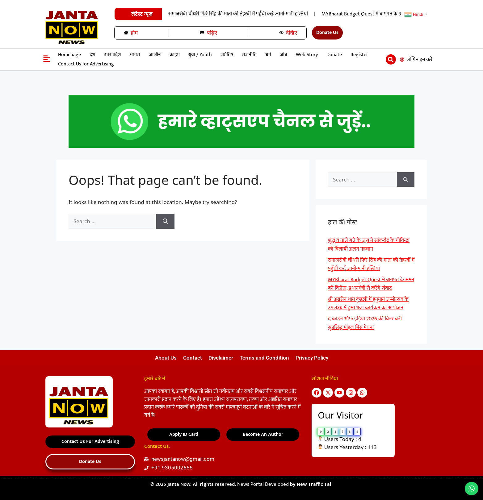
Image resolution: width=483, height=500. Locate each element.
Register (359, 55)
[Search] (165, 221)
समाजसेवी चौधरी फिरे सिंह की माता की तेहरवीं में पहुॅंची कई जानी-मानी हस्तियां (356, 14)
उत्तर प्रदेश (112, 55)
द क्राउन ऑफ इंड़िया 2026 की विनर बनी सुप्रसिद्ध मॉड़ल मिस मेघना (365, 323)
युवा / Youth (200, 55)
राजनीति (249, 55)
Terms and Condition (264, 358)
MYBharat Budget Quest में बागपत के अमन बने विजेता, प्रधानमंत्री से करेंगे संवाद (371, 284)
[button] (391, 59)
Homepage (69, 55)
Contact (192, 358)
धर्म (268, 55)
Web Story (307, 55)
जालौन (155, 55)
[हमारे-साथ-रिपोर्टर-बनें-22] (241, 146)
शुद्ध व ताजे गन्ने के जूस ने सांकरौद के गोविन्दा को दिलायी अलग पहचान (209, 14)
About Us (166, 358)
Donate (334, 55)
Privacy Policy (312, 358)
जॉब (283, 55)
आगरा (134, 55)
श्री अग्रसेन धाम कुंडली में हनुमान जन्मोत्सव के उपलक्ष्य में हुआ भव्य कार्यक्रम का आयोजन (368, 303)
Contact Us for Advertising (86, 64)
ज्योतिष (226, 55)
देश (92, 55)
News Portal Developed (263, 484)
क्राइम (175, 55)
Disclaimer (220, 358)
